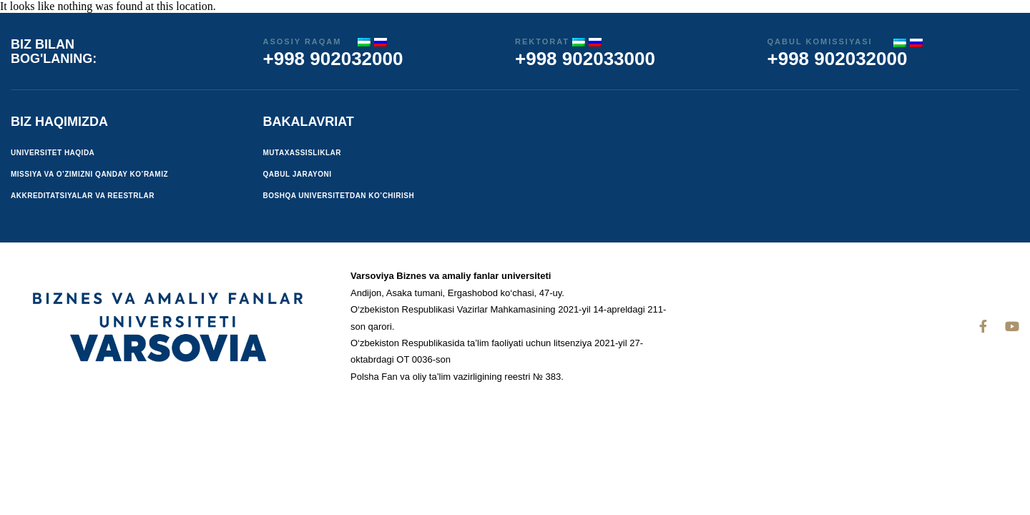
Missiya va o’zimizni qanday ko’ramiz (89, 174)
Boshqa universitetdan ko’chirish (339, 196)
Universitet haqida (52, 153)
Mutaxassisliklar (302, 153)
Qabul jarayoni (297, 174)
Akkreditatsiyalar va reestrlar (82, 196)
